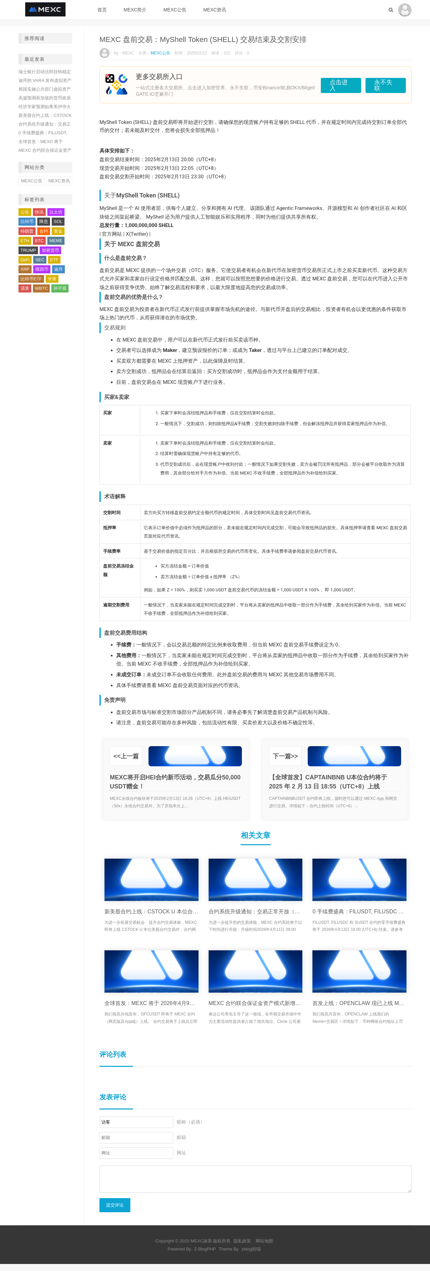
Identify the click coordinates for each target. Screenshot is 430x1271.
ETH (24, 240)
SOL (58, 221)
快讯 (39, 212)
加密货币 (50, 250)
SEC (39, 259)
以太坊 (55, 212)
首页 (102, 9)
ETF (54, 259)
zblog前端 (251, 1256)
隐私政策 (242, 1248)
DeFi (25, 259)
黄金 (58, 231)
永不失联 (382, 84)
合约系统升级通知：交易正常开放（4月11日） (256, 911)
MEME (55, 240)
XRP (25, 269)
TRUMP (28, 250)
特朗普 (27, 231)
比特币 (27, 221)
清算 (24, 288)
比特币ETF (31, 278)
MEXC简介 (135, 9)
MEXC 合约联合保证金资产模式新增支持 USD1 (256, 1003)
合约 (43, 231)
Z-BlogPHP (205, 1256)
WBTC (41, 288)
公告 (24, 212)
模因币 (41, 269)
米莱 (52, 278)
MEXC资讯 (214, 9)
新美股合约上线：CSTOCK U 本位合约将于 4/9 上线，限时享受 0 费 (151, 911)
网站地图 (264, 1248)
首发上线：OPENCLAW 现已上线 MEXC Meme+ (359, 1003)
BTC (39, 240)
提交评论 (115, 1212)
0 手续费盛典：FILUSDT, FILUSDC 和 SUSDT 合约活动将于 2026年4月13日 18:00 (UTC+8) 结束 (359, 911)
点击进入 (328, 84)
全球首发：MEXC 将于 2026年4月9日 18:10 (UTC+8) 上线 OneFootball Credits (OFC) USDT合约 (151, 1003)
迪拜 (58, 269)
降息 (43, 221)
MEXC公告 (174, 9)
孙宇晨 (60, 288)
